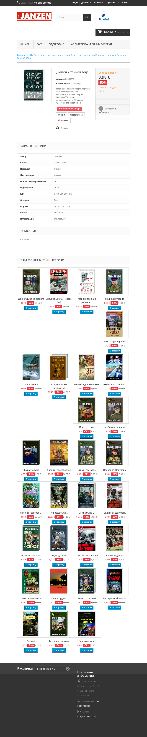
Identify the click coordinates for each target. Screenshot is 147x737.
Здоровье (56, 44)
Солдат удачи (59, 598)
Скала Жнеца (31, 384)
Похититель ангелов (87, 555)
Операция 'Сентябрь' (114, 470)
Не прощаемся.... (59, 512)
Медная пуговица (114, 298)
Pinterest (63, 120)
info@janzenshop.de (86, 716)
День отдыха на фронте (31, 298)
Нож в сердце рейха (115, 341)
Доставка (86, 2)
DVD (40, 44)
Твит (61, 115)
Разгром (31, 641)
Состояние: (62, 83)
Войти (125, 2)
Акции (75, 2)
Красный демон (114, 555)
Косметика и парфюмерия (91, 44)
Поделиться (76, 115)
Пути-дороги (59, 555)
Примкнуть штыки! (31, 555)
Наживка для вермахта (86, 384)
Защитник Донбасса (115, 512)
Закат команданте (31, 598)
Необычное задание (115, 427)
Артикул (60, 79)
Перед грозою (86, 427)
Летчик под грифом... (114, 384)
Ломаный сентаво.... (31, 512)
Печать (64, 128)
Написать (98, 2)
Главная (21, 55)
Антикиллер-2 (86, 512)
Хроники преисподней (59, 470)
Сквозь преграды (86, 470)
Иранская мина (86, 641)
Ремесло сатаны (87, 598)
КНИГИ (25, 44)
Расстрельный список (114, 598)
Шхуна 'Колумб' (31, 470)
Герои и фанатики (59, 641)
